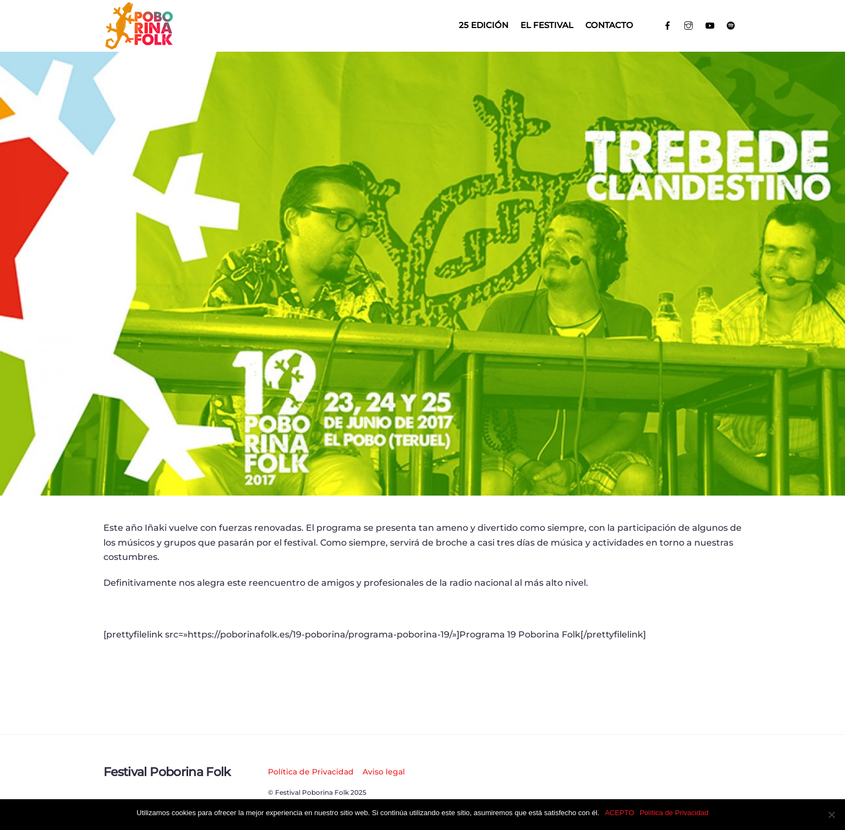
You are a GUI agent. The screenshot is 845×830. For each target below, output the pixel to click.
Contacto (609, 25)
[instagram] (689, 24)
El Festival (546, 25)
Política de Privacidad (311, 772)
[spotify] (731, 24)
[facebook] (667, 24)
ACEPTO (619, 813)
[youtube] (709, 24)
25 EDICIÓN (483, 25)
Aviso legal (384, 772)
